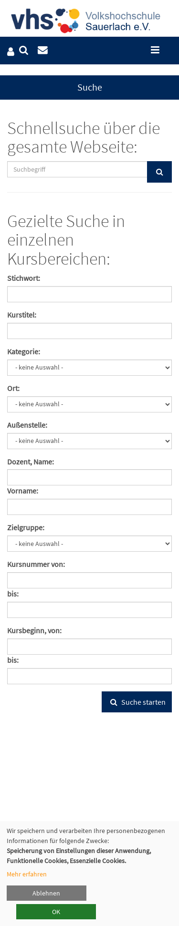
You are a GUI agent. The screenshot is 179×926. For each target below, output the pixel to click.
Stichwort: (23, 278)
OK (56, 911)
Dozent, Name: (30, 461)
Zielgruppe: (25, 527)
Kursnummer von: (36, 564)
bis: (13, 593)
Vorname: (22, 490)
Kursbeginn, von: (34, 630)
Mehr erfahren (27, 874)
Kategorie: (23, 351)
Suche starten (137, 702)
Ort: (13, 388)
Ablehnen (46, 893)
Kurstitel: (21, 314)
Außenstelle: (27, 425)
